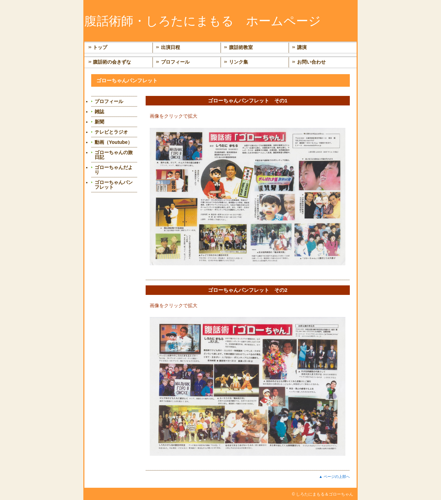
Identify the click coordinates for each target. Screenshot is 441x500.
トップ (100, 47)
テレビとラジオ (111, 132)
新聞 (99, 121)
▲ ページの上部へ (334, 476)
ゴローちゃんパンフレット (114, 185)
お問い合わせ (311, 62)
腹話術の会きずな (112, 62)
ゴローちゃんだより (114, 170)
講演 (302, 47)
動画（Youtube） (113, 142)
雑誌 (99, 111)
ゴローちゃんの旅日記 (114, 155)
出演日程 (170, 47)
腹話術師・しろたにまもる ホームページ (202, 21)
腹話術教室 (241, 47)
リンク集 (238, 62)
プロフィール (175, 62)
